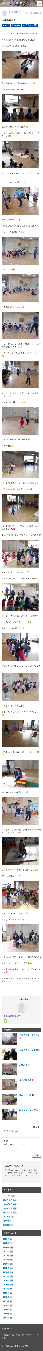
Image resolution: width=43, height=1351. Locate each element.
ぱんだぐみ (27, 25)
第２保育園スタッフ (12, 1016)
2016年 (6, 1280)
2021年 (6, 1260)
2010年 (6, 1305)
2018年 (6, 1272)
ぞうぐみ (6, 25)
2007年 (6, 1318)
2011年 (6, 1301)
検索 (37, 1155)
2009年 (6, 1310)
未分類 (6, 1225)
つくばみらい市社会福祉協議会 (14, 1335)
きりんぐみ (16, 25)
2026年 (6, 1239)
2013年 (6, 1293)
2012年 (6, 1297)
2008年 (6, 1314)
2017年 (6, 1276)
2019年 (6, 1268)
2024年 (6, 1247)
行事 (35, 25)
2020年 (6, 1264)
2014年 (6, 1289)
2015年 (6, 1285)
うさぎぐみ (7, 1204)
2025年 (6, 1243)
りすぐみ (7, 1217)
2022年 (6, 1256)
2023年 (6, 1251)
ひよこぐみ (7, 1200)
